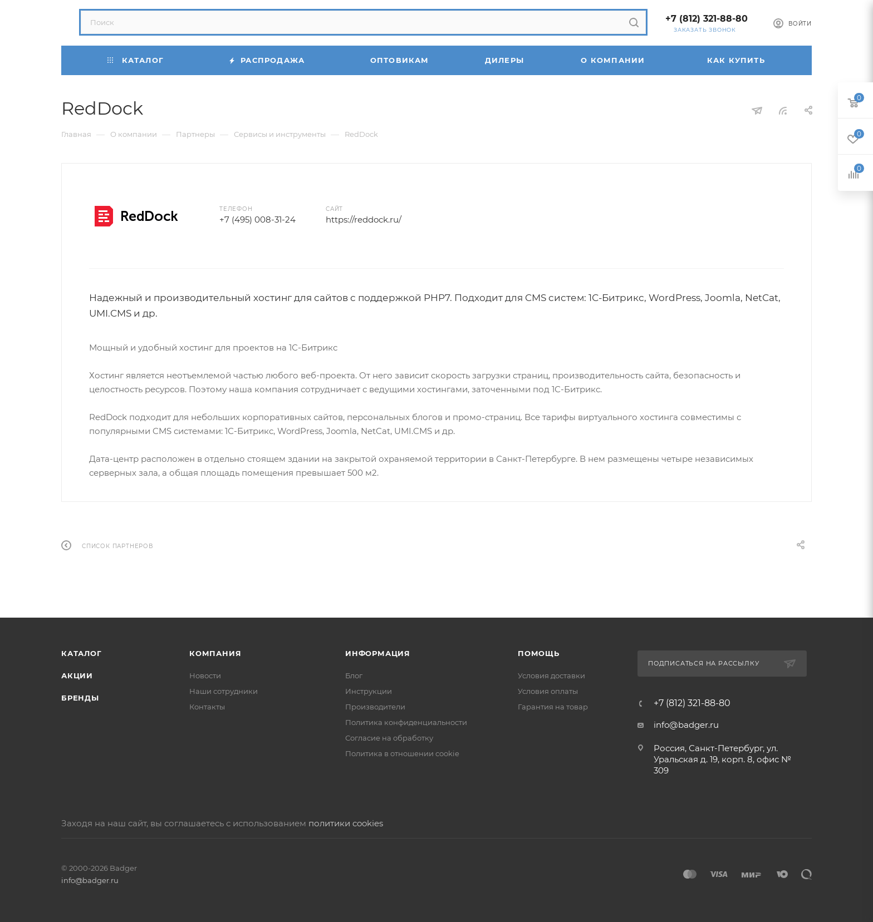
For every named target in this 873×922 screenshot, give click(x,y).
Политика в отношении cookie (402, 753)
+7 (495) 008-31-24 (257, 219)
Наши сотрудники (223, 691)
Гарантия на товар (553, 706)
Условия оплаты (548, 691)
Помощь (539, 653)
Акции (77, 675)
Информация (377, 653)
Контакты (207, 706)
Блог (353, 675)
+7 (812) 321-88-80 (706, 18)
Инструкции (368, 691)
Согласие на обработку (389, 737)
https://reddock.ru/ (363, 219)
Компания (215, 653)
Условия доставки (551, 675)
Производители (375, 706)
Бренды (80, 697)
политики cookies (345, 823)
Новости (205, 675)
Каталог (81, 653)
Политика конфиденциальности (406, 722)
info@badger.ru (686, 724)
